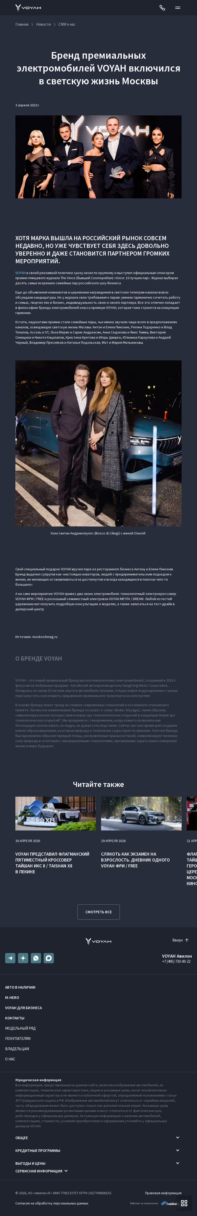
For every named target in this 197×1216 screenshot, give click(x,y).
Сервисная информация (38, 1171)
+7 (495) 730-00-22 (176, 961)
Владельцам (17, 1048)
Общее (21, 1137)
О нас (10, 1059)
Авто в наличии (20, 987)
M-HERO (12, 997)
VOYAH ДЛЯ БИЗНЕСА (23, 1007)
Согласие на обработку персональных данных (51, 1203)
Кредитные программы (37, 1150)
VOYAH (20, 272)
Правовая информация (163, 1193)
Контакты (14, 1018)
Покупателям (18, 1038)
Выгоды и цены (30, 1163)
